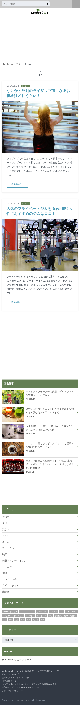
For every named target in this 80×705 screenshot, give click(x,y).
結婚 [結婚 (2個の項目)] (16, 619)
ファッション (9, 548)
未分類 (6, 591)
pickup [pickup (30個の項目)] (5, 611)
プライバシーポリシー (12, 690)
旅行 (4, 523)
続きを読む (16, 184)
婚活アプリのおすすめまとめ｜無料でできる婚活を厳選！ (29, 684)
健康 (4, 572)
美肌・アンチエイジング (15, 560)
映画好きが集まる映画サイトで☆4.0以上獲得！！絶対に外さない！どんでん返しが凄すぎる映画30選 (38, 466)
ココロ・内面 (9, 579)
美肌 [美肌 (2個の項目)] (28, 619)
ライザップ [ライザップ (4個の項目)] (41, 616)
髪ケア (6, 529)
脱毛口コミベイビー (11, 681)
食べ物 (6, 516)
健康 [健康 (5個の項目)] (66, 616)
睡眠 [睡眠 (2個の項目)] (10, 619)
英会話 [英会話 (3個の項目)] (35, 619)
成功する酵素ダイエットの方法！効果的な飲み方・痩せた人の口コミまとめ (38, 413)
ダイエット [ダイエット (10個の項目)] (18, 616)
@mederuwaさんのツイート (17, 659)
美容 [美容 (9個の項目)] (22, 619)
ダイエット (8, 566)
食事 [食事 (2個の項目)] (42, 619)
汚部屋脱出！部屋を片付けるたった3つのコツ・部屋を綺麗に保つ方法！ (38, 430)
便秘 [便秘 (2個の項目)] (50, 616)
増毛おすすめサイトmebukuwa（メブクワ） (23, 687)
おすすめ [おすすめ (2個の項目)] (13, 611)
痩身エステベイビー (11, 674)
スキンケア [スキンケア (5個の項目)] (7, 616)
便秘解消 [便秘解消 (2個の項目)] (58, 616)
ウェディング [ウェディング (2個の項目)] (42, 611)
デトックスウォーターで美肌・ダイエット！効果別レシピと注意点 (38, 396)
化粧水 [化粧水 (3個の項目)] (73, 616)
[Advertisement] (40, 38)
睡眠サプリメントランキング (15, 677)
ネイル (6, 541)
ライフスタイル (10, 585)
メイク (6, 535)
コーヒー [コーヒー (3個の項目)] (53, 611)
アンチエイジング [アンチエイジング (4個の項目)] (27, 611)
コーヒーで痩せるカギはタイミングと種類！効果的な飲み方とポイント (38, 448)
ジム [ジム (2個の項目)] (61, 611)
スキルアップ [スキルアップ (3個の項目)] (71, 611)
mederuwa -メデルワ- (23, 700)
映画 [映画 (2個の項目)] (4, 619)
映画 (4, 554)
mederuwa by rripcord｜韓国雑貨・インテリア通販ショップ (30, 671)
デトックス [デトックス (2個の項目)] (30, 616)
